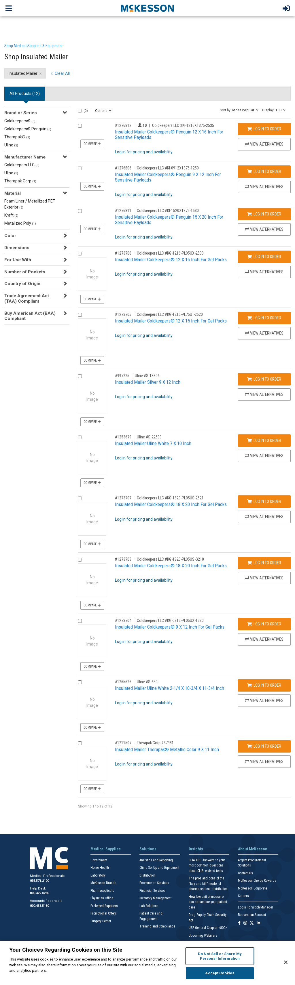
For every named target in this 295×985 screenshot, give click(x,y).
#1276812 (123, 125)
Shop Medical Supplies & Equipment (33, 45)
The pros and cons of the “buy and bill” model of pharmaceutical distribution (208, 883)
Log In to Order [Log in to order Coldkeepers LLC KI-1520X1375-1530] (264, 214)
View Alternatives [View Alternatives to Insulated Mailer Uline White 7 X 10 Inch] (264, 455)
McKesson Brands (103, 883)
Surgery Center (100, 921)
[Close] (285, 962)
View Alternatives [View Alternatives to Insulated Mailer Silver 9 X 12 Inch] (264, 394)
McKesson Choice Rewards (257, 881)
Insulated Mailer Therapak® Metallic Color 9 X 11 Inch (167, 749)
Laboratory (97, 875)
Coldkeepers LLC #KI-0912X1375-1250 (168, 168)
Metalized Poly (20, 223)
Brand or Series (20, 112)
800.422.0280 (39, 893)
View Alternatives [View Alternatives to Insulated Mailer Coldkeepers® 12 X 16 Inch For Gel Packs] (264, 272)
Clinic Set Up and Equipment (159, 868)
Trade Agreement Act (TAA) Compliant (26, 298)
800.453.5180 (39, 906)
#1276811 (123, 210)
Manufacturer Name (25, 157)
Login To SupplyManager (255, 907)
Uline (11, 145)
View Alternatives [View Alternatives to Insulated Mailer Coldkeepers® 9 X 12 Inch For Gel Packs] (264, 639)
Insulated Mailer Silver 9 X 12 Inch (147, 382)
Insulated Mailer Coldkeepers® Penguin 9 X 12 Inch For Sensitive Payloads (168, 177)
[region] (147, 963)
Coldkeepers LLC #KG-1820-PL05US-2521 (170, 498)
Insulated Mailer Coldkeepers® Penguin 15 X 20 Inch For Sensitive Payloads (169, 219)
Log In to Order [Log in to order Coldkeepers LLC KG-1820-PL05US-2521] (264, 501)
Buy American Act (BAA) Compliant (30, 316)
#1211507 (123, 742)
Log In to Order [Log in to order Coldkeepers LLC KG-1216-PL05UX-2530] (264, 256)
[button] (239, 110)
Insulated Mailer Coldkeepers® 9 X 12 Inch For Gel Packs (169, 627)
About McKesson (252, 849)
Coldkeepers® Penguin (27, 129)
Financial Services (152, 891)
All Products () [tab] (25, 93)
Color (10, 235)
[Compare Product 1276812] (80, 126)
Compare (92, 144)
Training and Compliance (157, 926)
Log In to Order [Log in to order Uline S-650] (264, 685)
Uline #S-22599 (149, 437)
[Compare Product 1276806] (80, 168)
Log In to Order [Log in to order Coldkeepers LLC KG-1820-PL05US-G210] (264, 562)
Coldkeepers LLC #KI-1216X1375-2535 (183, 125)
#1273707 (123, 498)
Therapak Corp (20, 181)
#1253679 (123, 437)
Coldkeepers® (19, 121)
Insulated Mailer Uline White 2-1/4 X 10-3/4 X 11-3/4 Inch (169, 688)
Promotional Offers (103, 913)
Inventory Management (155, 898)
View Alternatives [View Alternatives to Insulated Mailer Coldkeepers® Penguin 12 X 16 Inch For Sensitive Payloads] (264, 144)
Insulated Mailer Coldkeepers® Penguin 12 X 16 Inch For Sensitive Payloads (169, 134)
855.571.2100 (39, 881)
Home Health (99, 868)
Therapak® (17, 137)
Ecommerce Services (154, 883)
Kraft (11, 215)
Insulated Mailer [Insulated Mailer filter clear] (23, 73)
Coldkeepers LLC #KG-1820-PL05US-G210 (170, 559)
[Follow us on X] (252, 923)
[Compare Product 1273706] (80, 253)
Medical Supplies (105, 849)
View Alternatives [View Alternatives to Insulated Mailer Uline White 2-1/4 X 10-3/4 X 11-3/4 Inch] (264, 700)
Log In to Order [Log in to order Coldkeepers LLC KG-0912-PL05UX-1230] (264, 624)
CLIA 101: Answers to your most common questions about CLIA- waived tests (207, 865)
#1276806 (123, 168)
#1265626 (123, 681)
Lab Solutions (148, 906)
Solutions (147, 849)
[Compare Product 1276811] (80, 211)
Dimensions (16, 247)
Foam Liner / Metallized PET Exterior (29, 204)
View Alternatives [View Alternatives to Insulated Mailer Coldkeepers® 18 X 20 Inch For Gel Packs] (264, 516)
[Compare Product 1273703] (80, 560)
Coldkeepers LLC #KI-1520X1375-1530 (168, 210)
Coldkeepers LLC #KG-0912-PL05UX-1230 (170, 620)
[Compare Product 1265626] (80, 682)
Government (98, 860)
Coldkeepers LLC (21, 165)
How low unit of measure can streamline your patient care (208, 902)
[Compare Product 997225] (80, 376)
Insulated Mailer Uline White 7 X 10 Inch (153, 443)
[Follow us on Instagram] (245, 923)
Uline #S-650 (147, 681)
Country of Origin (22, 283)
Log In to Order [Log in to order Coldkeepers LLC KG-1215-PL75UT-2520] (264, 318)
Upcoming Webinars (203, 936)
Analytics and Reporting (156, 860)
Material (12, 193)
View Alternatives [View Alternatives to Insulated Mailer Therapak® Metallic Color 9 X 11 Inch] (264, 761)
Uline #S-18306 (147, 375)
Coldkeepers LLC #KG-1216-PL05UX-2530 (170, 253)
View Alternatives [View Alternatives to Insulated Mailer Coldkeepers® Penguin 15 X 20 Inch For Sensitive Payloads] (264, 229)
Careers (243, 896)
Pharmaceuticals (102, 891)
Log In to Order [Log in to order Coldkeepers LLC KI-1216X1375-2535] (264, 129)
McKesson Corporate (252, 888)
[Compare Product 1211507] (80, 743)
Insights (196, 849)
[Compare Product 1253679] (80, 437)
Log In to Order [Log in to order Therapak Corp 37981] (264, 746)
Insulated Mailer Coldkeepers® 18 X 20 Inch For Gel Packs (171, 504)
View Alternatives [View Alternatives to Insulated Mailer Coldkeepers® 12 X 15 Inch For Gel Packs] (264, 333)
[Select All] (80, 110)
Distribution (147, 875)
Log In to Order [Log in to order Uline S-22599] (264, 440)
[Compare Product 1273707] (80, 498)
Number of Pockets (24, 271)
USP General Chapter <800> (208, 928)
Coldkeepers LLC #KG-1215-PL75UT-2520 (170, 314)
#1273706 (123, 253)
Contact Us (245, 873)
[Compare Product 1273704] (80, 621)
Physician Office (101, 898)
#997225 (122, 375)
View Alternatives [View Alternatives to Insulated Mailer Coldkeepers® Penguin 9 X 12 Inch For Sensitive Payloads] (264, 186)
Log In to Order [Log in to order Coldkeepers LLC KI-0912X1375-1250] (264, 171)
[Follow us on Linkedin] (258, 923)
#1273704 (123, 620)
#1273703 (123, 559)
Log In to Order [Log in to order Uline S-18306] (264, 379)
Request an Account (252, 915)
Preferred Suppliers (104, 906)
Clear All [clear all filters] (62, 73)
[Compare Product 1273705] (80, 315)
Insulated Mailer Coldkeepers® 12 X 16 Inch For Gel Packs (171, 259)
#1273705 (123, 314)
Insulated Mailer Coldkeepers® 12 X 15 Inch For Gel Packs (171, 321)
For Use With (17, 259)
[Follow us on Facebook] (239, 923)
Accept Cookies (219, 973)
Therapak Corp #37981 (155, 742)
